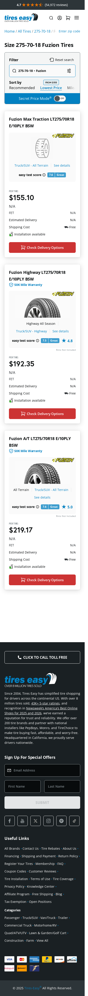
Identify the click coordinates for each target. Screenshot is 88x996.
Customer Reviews (42, 871)
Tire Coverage (63, 879)
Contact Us (31, 848)
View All (42, 940)
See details (62, 165)
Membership (45, 864)
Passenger (12, 918)
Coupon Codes (15, 871)
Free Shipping (42, 894)
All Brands (12, 848)
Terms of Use (40, 879)
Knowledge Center (40, 886)
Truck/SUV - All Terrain (31, 165)
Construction (14, 940)
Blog (59, 894)
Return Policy (68, 856)
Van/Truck (47, 918)
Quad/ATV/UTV (15, 933)
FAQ (60, 864)
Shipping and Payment (39, 856)
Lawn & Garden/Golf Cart (47, 933)
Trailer (63, 918)
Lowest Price (51, 87)
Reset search (61, 60)
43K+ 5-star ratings (45, 703)
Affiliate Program (16, 894)
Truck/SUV (30, 918)
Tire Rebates (50, 848)
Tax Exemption (15, 902)
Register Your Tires (18, 864)
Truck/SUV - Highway (31, 331)
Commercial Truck (17, 925)
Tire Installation (16, 879)
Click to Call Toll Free (45, 657)
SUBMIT (42, 802)
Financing (11, 856)
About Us (69, 848)
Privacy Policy (14, 886)
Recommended (22, 87)
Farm (30, 940)
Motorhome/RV (45, 925)
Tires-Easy (33, 988)
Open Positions (40, 902)
